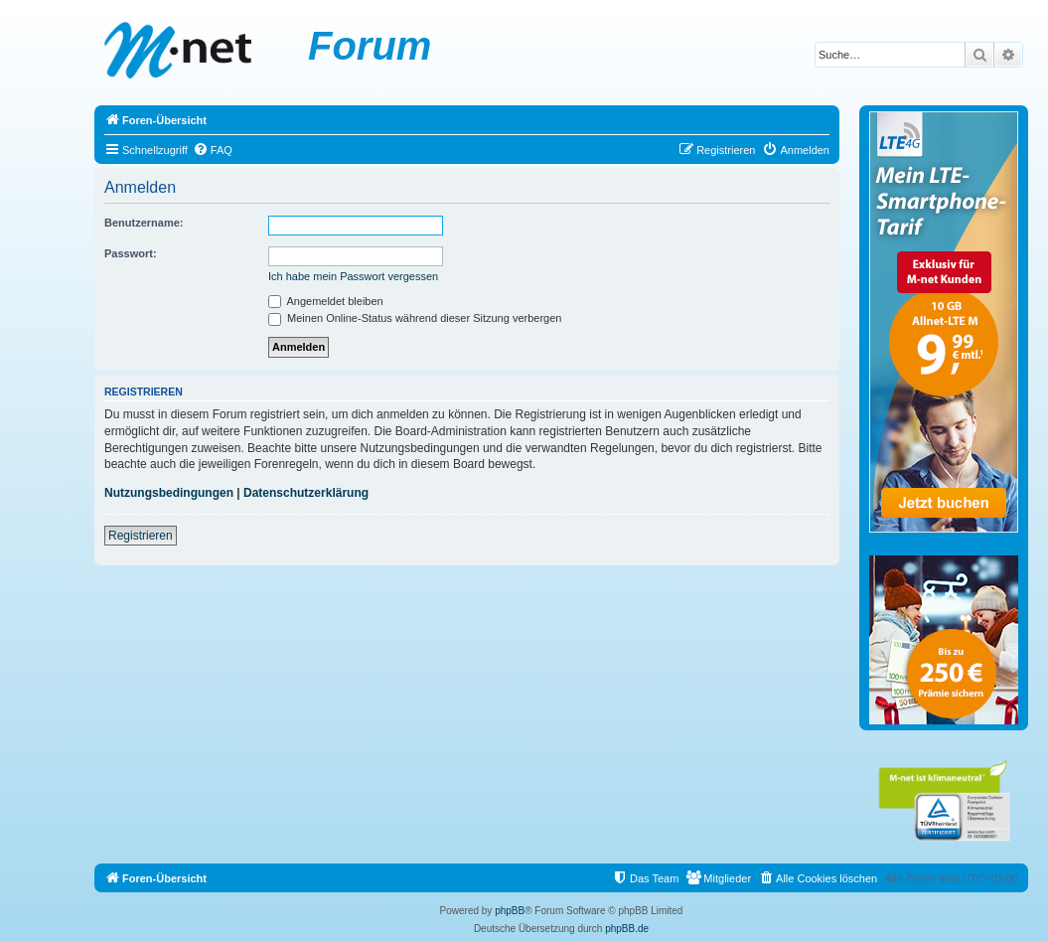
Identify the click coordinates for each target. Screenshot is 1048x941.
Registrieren (140, 536)
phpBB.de (627, 928)
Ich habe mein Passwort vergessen (353, 276)
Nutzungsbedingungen (168, 493)
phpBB (509, 910)
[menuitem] (212, 150)
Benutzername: (143, 223)
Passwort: (130, 253)
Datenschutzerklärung (306, 493)
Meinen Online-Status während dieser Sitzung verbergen (414, 318)
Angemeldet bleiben (325, 301)
